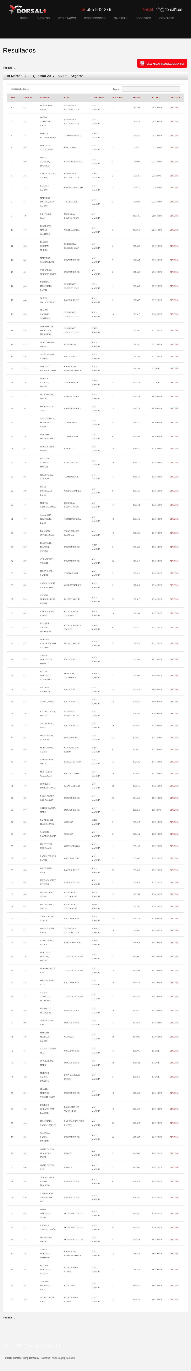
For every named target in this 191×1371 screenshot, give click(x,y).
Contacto (70, 1358)
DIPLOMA (174, 107)
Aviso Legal (58, 1358)
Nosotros (45, 1358)
